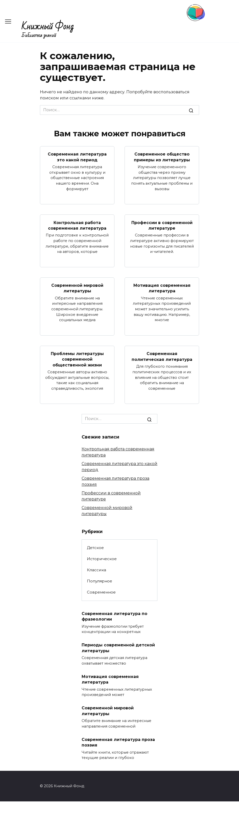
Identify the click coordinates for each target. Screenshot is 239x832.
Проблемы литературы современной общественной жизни (77, 359)
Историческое (102, 558)
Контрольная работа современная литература (77, 225)
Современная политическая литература (162, 356)
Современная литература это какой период (77, 157)
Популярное (99, 581)
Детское (95, 547)
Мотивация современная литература (161, 288)
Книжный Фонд (47, 27)
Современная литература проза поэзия (118, 742)
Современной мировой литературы (77, 288)
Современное (101, 592)
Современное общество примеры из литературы (162, 157)
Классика (96, 569)
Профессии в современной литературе (162, 225)
